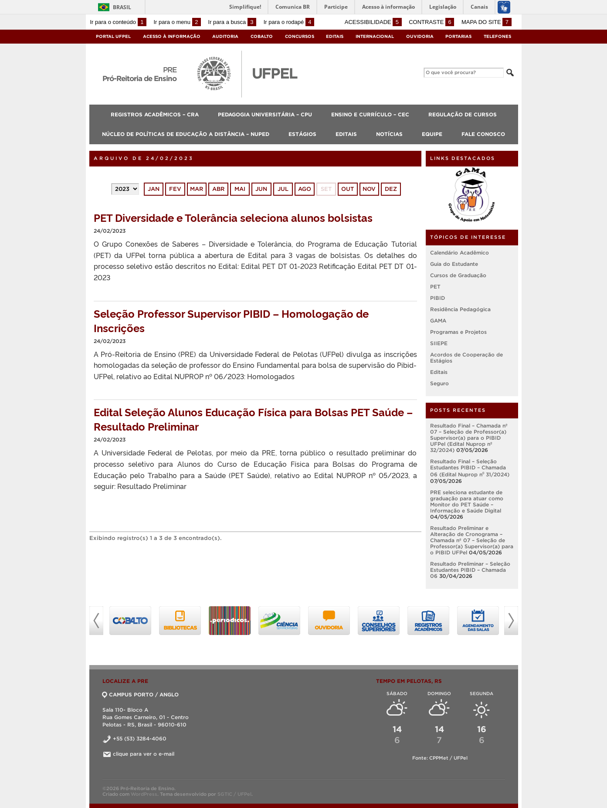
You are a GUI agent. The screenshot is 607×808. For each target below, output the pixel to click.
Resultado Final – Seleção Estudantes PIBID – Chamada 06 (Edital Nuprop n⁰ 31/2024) (469, 467)
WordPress (144, 794)
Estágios (302, 134)
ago (304, 189)
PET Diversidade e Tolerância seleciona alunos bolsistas (233, 217)
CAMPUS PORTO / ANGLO (140, 694)
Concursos (299, 36)
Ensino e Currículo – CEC (370, 114)
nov (369, 189)
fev (175, 189)
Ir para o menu (177, 22)
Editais (334, 36)
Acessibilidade (373, 22)
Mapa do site (486, 22)
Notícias (389, 134)
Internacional (375, 36)
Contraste (431, 22)
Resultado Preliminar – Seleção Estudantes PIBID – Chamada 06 (470, 570)
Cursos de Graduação (458, 275)
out (347, 189)
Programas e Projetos (458, 332)
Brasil (122, 7)
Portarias (458, 36)
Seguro (439, 383)
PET (435, 286)
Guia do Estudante (454, 264)
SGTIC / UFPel (234, 794)
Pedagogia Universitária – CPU (265, 114)
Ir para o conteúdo (118, 22)
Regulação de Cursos (462, 114)
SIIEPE (439, 343)
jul (283, 189)
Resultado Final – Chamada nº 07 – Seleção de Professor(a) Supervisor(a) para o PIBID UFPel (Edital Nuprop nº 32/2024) (469, 438)
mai (239, 189)
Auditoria (225, 36)
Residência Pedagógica (460, 309)
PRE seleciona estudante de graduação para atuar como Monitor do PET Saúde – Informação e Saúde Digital (466, 501)
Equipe (432, 134)
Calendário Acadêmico (459, 252)
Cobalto (262, 36)
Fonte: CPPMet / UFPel (440, 757)
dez (391, 189)
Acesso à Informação (171, 36)
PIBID (437, 298)
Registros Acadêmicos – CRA (155, 114)
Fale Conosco (483, 134)
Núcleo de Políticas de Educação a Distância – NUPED (185, 134)
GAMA (438, 320)
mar (196, 189)
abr (218, 189)
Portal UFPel (113, 36)
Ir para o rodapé (289, 22)
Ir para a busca (232, 22)
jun (261, 189)
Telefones (497, 36)
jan (153, 189)
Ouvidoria (420, 36)
